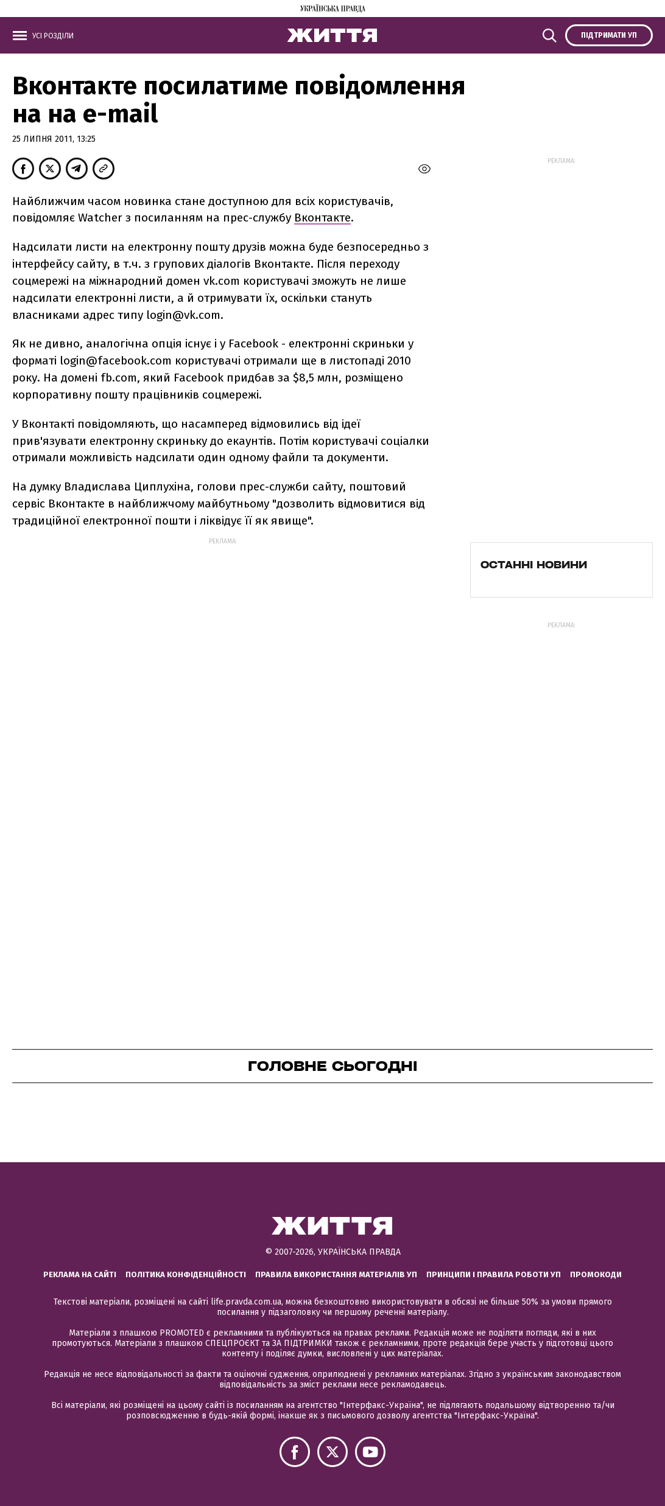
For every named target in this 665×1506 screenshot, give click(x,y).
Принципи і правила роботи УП (493, 1274)
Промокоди (596, 1274)
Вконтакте (322, 218)
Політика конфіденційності (185, 1274)
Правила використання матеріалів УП (336, 1274)
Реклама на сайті (79, 1274)
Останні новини (533, 564)
